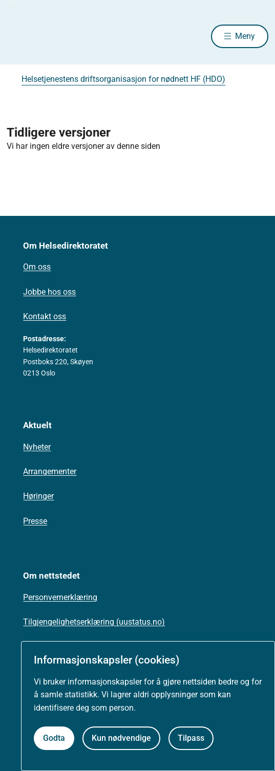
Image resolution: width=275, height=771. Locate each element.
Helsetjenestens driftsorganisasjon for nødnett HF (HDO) (123, 79)
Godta (54, 738)
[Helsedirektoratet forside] (19, 36)
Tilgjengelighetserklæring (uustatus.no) (94, 622)
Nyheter (37, 447)
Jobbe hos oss (49, 292)
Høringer (38, 496)
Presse (35, 521)
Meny (245, 36)
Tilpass (191, 738)
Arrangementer (49, 471)
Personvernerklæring (60, 597)
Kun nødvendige (121, 738)
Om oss (37, 267)
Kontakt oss (44, 316)
